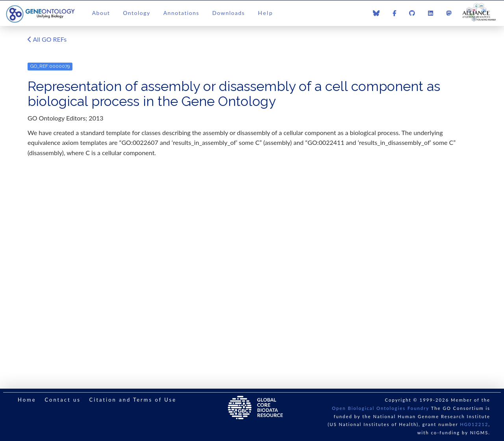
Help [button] (265, 12)
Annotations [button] (181, 12)
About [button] (101, 12)
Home (27, 400)
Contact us (62, 400)
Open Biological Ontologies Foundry (380, 408)
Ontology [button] (136, 12)
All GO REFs (47, 40)
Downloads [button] (228, 12)
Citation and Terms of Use (132, 400)
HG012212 (474, 424)
